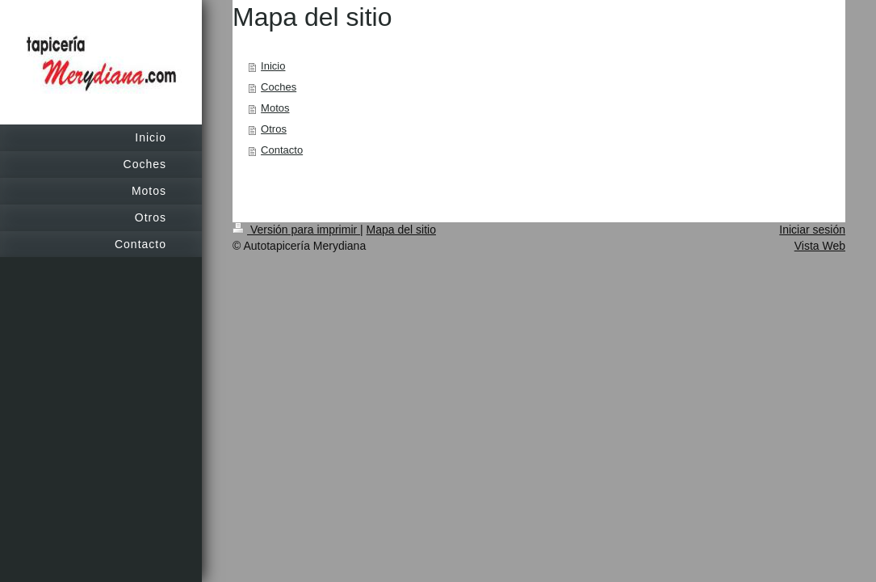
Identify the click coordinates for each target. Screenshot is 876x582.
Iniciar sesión (812, 229)
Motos (275, 108)
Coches (278, 87)
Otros (274, 129)
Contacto (282, 150)
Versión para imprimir (296, 229)
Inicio (273, 66)
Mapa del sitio (401, 229)
